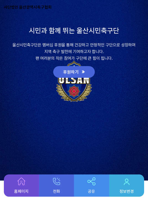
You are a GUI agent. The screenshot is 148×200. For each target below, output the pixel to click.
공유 (91, 185)
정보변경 (126, 185)
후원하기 (71, 72)
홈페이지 (21, 185)
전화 (56, 185)
